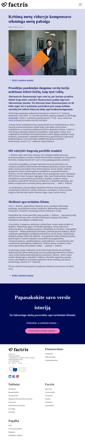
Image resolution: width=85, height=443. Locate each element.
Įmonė (20, 27)
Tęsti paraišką (50, 357)
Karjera (47, 399)
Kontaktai (48, 402)
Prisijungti (49, 354)
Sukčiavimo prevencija (17, 405)
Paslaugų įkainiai (51, 360)
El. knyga (12, 409)
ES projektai (49, 405)
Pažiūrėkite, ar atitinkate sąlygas (41, 323)
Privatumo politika (15, 429)
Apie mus (48, 389)
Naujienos (12, 389)
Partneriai (12, 402)
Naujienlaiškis (14, 392)
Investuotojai (13, 395)
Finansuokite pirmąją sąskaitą (41, 331)
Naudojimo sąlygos (16, 435)
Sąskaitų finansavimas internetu (20, 399)
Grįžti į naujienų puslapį (22, 80)
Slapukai (12, 432)
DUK (10, 425)
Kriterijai (12, 412)
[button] (80, 4)
